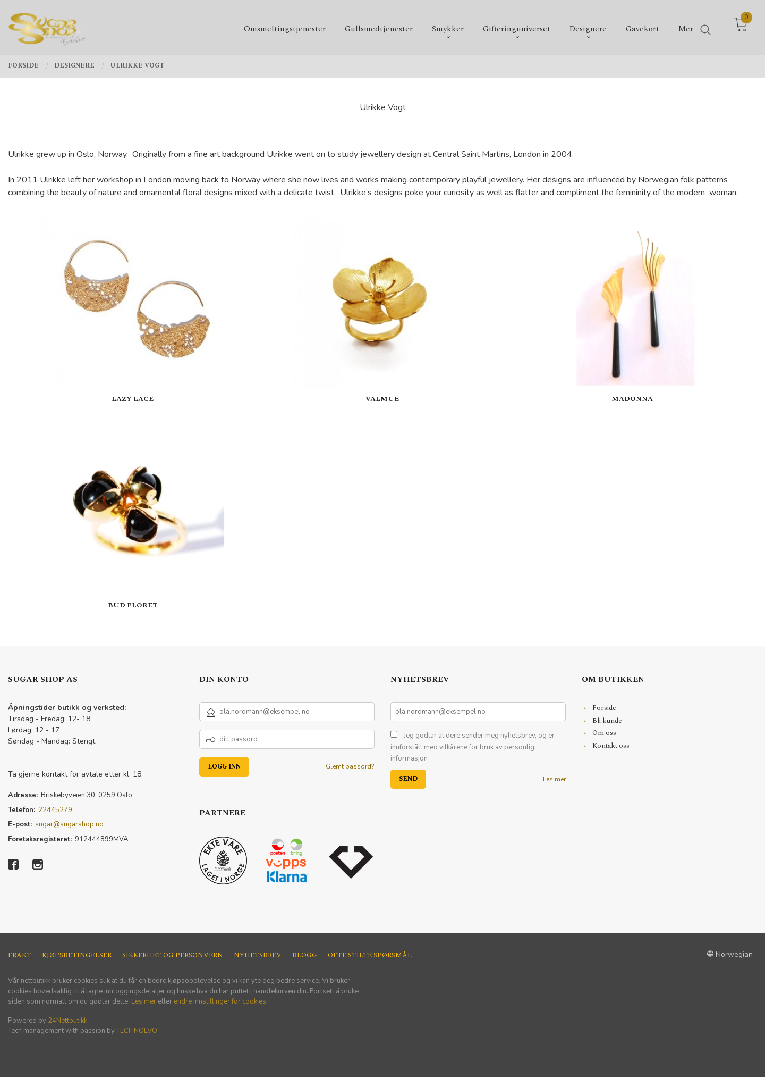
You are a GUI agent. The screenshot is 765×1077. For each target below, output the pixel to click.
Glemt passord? (350, 766)
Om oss (604, 733)
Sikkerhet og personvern (172, 955)
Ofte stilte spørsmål (370, 955)
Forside (604, 708)
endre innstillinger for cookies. (221, 1001)
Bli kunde (607, 720)
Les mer (554, 779)
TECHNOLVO (136, 1031)
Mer (685, 27)
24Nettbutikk (67, 1020)
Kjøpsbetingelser (77, 955)
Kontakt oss (611, 745)
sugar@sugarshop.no (69, 824)
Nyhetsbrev (258, 955)
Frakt (19, 955)
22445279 (55, 810)
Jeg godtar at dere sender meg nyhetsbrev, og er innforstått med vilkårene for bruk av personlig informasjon (472, 747)
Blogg (304, 955)
